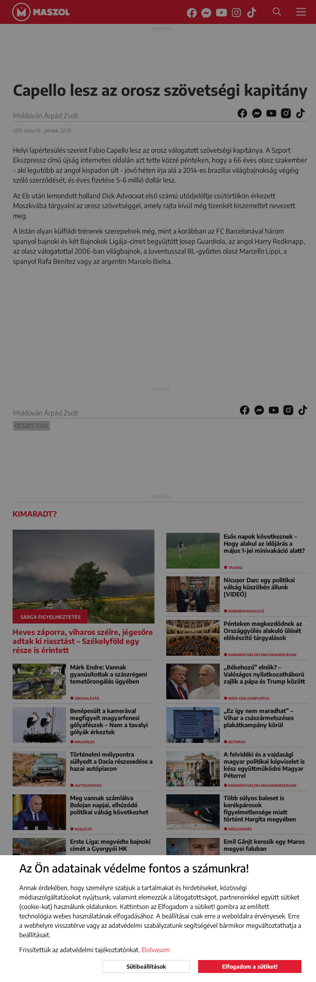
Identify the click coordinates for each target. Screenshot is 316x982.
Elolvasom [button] (155, 950)
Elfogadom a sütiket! (249, 966)
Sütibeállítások (146, 966)
